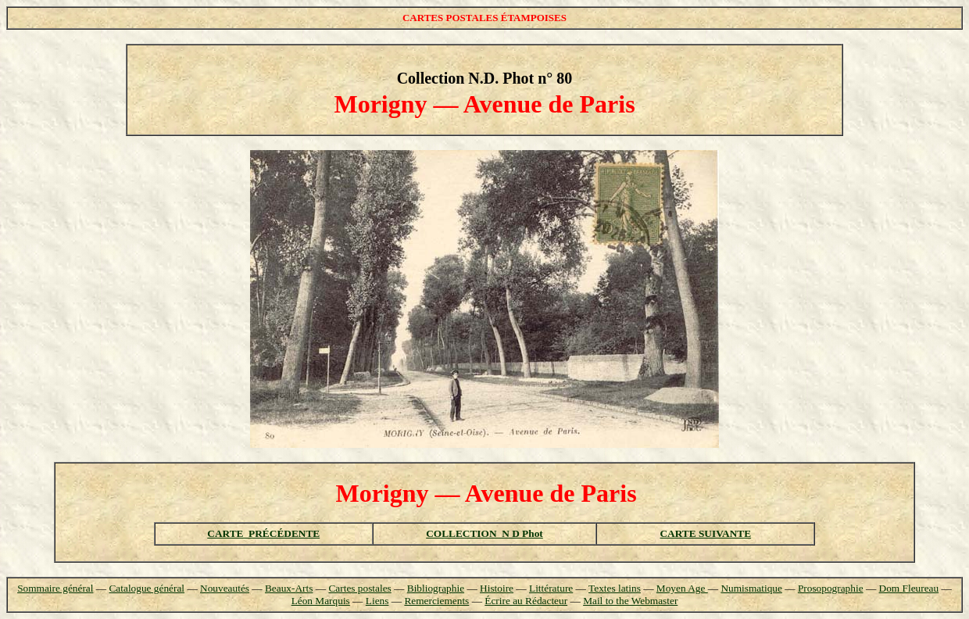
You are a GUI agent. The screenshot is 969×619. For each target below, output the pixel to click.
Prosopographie (831, 588)
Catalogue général (146, 588)
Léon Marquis (320, 600)
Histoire (496, 588)
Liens (377, 600)
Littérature (551, 588)
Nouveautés (224, 588)
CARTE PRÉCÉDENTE (263, 533)
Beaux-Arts (289, 588)
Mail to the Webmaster (630, 600)
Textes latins (614, 588)
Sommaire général (55, 588)
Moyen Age (682, 588)
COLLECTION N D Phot (484, 533)
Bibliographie (435, 588)
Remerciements (436, 600)
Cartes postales (359, 588)
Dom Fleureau (909, 588)
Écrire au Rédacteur (525, 600)
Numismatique (750, 588)
